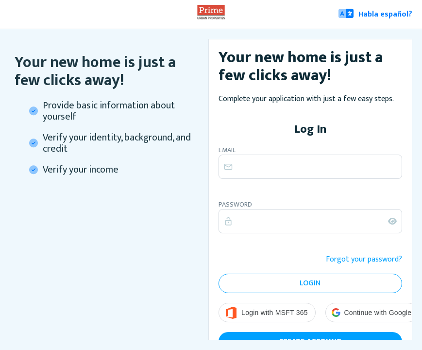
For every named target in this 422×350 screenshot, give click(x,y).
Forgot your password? (364, 259)
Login (310, 283)
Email (227, 150)
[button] (371, 312)
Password (235, 205)
